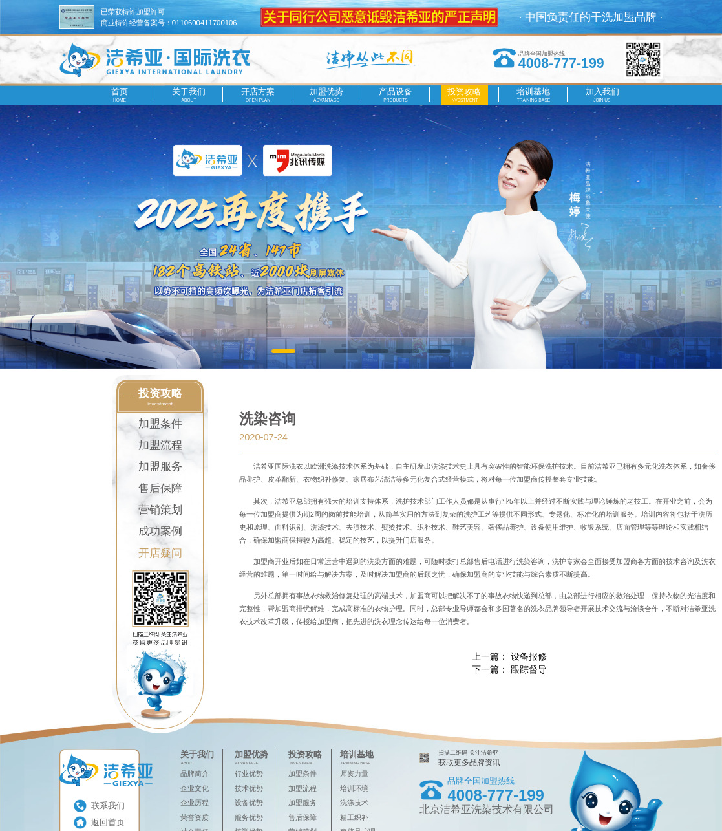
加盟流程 (160, 445)
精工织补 (354, 817)
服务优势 (249, 817)
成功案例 (160, 531)
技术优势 (249, 788)
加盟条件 (160, 424)
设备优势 (249, 802)
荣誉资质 (194, 817)
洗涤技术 (354, 802)
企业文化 (194, 788)
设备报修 (529, 656)
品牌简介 (194, 773)
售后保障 (160, 488)
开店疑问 (160, 553)
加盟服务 (160, 466)
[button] (283, 351)
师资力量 (354, 773)
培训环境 (354, 788)
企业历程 (194, 802)
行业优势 (249, 773)
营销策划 (160, 510)
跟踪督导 (529, 669)
